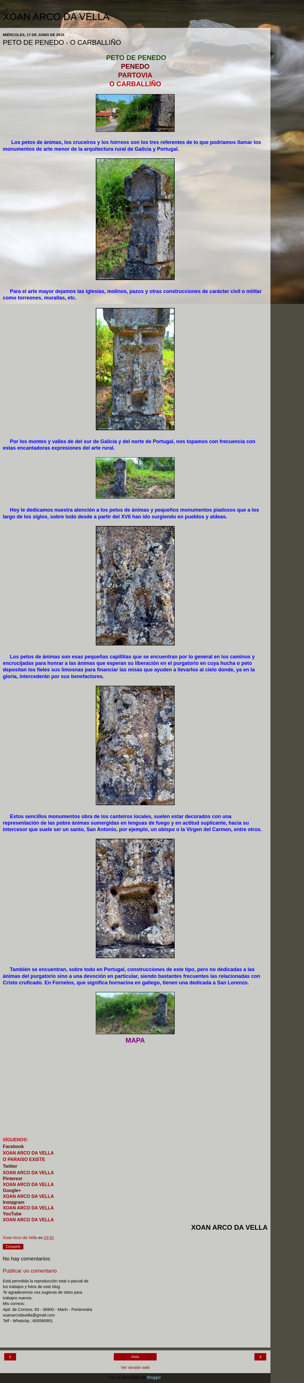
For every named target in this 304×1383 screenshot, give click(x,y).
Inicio (135, 1357)
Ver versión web (135, 1367)
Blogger (154, 1377)
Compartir (13, 1247)
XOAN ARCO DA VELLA (56, 16)
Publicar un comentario (30, 1271)
